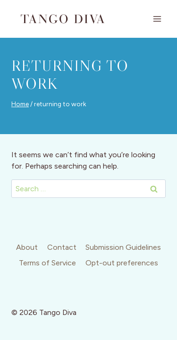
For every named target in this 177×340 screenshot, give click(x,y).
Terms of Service (47, 262)
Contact (61, 247)
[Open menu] (157, 18)
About (27, 247)
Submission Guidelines (123, 247)
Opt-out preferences (121, 262)
